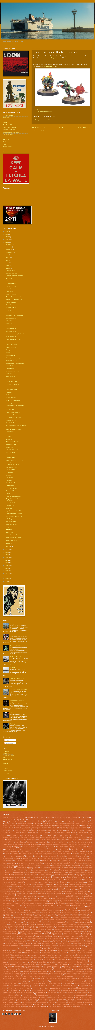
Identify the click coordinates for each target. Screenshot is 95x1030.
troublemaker (36, 987)
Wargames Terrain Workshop (31, 997)
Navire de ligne (10, 365)
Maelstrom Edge (9, 917)
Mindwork (39, 924)
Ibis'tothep (9, 278)
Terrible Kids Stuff (27, 978)
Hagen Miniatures (52, 896)
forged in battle (62, 882)
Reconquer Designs (46, 952)
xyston (65, 1004)
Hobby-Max (32, 901)
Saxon (23, 961)
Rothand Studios (27, 957)
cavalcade (5, 851)
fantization (53, 879)
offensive (5, 938)
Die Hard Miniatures (87, 867)
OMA (67, 938)
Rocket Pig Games (79, 955)
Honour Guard (40, 901)
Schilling (76, 961)
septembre (9, 252)
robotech (64, 955)
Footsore (36, 882)
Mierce (4, 924)
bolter (39, 846)
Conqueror (30, 856)
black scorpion (20, 842)
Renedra (74, 954)
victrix (69, 992)
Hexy (27, 900)
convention (53, 856)
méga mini (68, 921)
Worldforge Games (71, 1002)
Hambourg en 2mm (11, 403)
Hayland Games (55, 898)
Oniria (89, 938)
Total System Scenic (79, 983)
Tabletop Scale (68, 974)
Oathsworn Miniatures (45, 936)
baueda (84, 837)
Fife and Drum (8, 881)
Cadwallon (8, 849)
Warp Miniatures (44, 999)
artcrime (48, 830)
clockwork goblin (49, 853)
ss (29, 969)
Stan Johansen (37, 969)
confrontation (21, 856)
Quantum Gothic (53, 948)
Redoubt (49, 953)
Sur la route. (9, 395)
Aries (11, 830)
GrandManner (35, 893)
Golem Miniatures (67, 891)
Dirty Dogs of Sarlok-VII (12, 384)
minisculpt (12, 928)
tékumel (30, 976)
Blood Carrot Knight (47, 844)
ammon (84, 825)
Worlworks (80, 1002)
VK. (90, 992)
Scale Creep (41, 961)
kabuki (28, 907)
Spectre (56, 968)
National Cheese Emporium (34, 933)
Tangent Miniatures (17, 976)
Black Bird (29, 841)
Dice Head (78, 867)
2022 (6, 242)
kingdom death (39, 909)
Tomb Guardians (52, 983)
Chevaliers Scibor (11, 318)
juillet (8, 257)
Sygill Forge (18, 975)
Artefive (54, 830)
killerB (12, 909)
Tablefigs (52, 974)
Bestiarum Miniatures (50, 839)
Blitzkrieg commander (15, 844)
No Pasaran (31, 935)
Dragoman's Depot (75, 869)
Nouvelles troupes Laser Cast (14, 299)
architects (58, 829)
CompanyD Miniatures (10, 856)
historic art (5, 901)
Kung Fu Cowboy (67, 910)
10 (23, 817)
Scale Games (49, 961)
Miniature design (28, 926)
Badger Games (36, 835)
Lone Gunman (59, 914)
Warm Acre (88, 997)
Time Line (40, 981)
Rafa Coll (71, 948)
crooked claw (36, 860)
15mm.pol (50, 817)
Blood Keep (57, 844)
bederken (23, 839)
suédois (68, 973)
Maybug (32, 921)
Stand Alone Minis (47, 969)
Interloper (26, 905)
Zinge (50, 1006)
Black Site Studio (31, 842)
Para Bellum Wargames (17, 941)
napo (15, 933)
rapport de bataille (67, 950)
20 (86, 817)
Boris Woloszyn (70, 846)
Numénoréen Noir (11, 444)
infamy (12, 905)
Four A (57, 884)
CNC (76, 853)
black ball (23, 841)
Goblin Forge (22, 891)
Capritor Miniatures (43, 849)
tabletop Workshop (78, 975)
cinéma (83, 851)
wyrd (46, 1004)
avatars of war (38, 834)
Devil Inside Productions (53, 867)
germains (42, 889)
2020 (6, 552)
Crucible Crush (64, 860)
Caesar (16, 849)
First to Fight (6, 882)
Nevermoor (65, 933)
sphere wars (74, 968)
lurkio (37, 915)
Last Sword (56, 912)
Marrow (52, 919)
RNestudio (51, 955)
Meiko (88, 921)
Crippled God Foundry (83, 858)
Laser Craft (36, 912)
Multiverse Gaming (12, 931)
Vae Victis (34, 990)
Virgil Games (84, 992)
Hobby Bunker (24, 902)
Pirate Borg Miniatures (16, 646)
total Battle (69, 983)
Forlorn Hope (25, 884)
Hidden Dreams (43, 900)
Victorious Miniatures (52, 992)
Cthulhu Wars (6, 861)
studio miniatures (42, 973)
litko (53, 914)
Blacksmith (64, 842)
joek (6, 907)
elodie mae (79, 874)
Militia (18, 924)
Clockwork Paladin (61, 853)
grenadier (35, 895)
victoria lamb (29, 992)
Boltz (44, 846)
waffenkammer (29, 994)
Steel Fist (34, 971)
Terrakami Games (17, 978)
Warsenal (69, 999)
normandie (58, 935)
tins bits (66, 981)
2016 (6, 562)
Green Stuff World (8, 895)
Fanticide (47, 879)
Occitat (81, 936)
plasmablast (5, 945)
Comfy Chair (38, 855)
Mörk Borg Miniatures (12, 519)
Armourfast (33, 830)
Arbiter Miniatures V (11, 326)
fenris (73, 879)
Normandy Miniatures (69, 934)
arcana (39, 828)
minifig (5, 928)
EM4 (85, 874)
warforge (4, 995)
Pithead (75, 943)
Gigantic (67, 889)
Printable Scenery (71, 945)
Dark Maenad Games (57, 863)
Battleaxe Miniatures (45, 837)
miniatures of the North (80, 926)
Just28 (22, 907)
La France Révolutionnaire (13, 417)
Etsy (49, 877)
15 (34, 817)
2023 (6, 239)
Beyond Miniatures (62, 839)
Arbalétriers (9, 508)
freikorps (30, 886)
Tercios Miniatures (79, 976)
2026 (6, 231)
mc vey (38, 921)
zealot (24, 1006)
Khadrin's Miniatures (66, 907)
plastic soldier (27, 945)
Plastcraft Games (15, 945)
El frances (5, 763)
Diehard (7, 869)
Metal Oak (40, 922)
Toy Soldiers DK (11, 985)
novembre (9, 247)
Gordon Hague (83, 891)
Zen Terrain (37, 1006)
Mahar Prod (37, 917)
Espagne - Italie (10, 491)
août (7, 255)
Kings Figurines (49, 909)
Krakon (50, 910)
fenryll (80, 879)
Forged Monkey (72, 882)
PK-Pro (82, 943)
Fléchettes (9, 529)
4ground (86, 820)
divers (29, 869)
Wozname (7, 1004)
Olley (61, 938)
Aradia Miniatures (26, 829)
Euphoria (55, 877)
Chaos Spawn (33, 851)
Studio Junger (33, 973)
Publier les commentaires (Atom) (48, 131)
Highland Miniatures (64, 900)
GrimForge (66, 895)
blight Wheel (72, 842)
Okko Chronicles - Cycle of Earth (15, 334)
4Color (80, 820)
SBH (34, 961)
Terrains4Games (7, 978)
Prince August (62, 945)
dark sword (15, 865)
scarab (69, 961)
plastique (36, 945)
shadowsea (14, 964)
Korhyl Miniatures (41, 910)
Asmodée (23, 832)
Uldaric (43, 988)
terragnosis (87, 976)
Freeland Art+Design (11, 389)
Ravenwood (89, 950)
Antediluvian (44, 827)
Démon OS (9, 455)
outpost (53, 940)
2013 (6, 570)
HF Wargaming (34, 900)
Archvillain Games (77, 829)
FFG (86, 879)
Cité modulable (10, 415)
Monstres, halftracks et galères (14, 312)
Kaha (34, 907)
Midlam (88, 922)
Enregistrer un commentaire (43, 120)
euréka (61, 877)
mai (7, 263)
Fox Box (71, 884)
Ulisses (48, 988)
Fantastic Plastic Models (37, 879)
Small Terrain (67, 966)
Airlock (11, 825)
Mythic (84, 931)
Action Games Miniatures (81, 821)
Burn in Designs (65, 848)
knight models (71, 909)
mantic (24, 919)
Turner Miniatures (61, 987)
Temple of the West (39, 976)
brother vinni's (53, 848)
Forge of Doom (45, 882)
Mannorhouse (8, 919)
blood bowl (43, 111)
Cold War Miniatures (12, 855)
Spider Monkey (84, 968)
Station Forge (77, 969)
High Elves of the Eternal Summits (15, 511)
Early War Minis (47, 872)
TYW (27, 988)
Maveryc (12, 921)
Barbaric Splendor (85, 835)
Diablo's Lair (9, 532)
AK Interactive (17, 825)
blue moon (17, 846)
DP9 (61, 869)
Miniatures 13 (59, 926)
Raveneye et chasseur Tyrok (14, 357)
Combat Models (29, 855)
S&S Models (7, 959)
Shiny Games (41, 964)
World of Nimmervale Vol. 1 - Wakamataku (14, 430)
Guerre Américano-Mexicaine (14, 513)
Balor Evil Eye (10, 409)
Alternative (75, 825)
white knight (71, 1001)
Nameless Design (8, 933)
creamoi (50, 858)
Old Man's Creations (27, 938)
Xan (51, 1004)
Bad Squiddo (25, 835)
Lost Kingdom (83, 914)
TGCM (42, 978)
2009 (6, 581)
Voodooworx (6, 994)
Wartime (76, 999)
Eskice (27, 877)
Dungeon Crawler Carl (16, 635)
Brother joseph (43, 848)
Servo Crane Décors (70, 962)
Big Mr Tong (83, 839)
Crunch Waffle (74, 860)
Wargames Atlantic (42, 995)
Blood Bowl (6, 117)
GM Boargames (13, 891)
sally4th (38, 959)
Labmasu (75, 910)
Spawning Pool (33, 967)
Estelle (5, 122)
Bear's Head (9, 839)
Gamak (89, 886)
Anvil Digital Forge (73, 827)
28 (38, 111)
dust (82, 870)
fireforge (63, 881)
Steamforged (6, 971)
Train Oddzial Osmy (11, 467)
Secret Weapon (42, 962)
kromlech (57, 910)
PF (29, 943)
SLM (39, 966)
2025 (6, 234)
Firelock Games (72, 881)
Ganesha (46, 888)
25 (91, 817)
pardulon (39, 941)
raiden (11, 950)
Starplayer (68, 969)
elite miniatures (63, 874)
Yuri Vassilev (11, 1006)
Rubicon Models (56, 957)
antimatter (62, 827)
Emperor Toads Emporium (8, 875)
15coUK (42, 817)
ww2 (38, 1004)
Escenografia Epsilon (8, 877)
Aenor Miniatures (27, 823)
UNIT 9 (70, 988)
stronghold (16, 973)
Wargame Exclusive (13, 995)
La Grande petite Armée (12, 464)
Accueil (61, 127)
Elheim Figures (49, 874)
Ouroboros (47, 940)
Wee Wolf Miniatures (86, 999)
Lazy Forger (74, 912)
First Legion (88, 881)
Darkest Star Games (25, 865)
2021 (6, 549)
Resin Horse (88, 953)
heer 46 (75, 898)
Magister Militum (27, 917)
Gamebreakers (6, 888)
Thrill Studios (64, 980)
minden (32, 924)
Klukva (63, 909)
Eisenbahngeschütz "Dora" (13, 273)
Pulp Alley (52, 947)
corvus (75, 856)
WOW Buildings (88, 1002)
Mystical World (77, 931)
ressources (23, 955)
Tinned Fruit (60, 981)
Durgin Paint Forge (74, 870)
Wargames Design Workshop (56, 995)
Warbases (62, 994)
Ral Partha (29, 950)
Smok (80, 966)
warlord (78, 997)
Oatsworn (55, 936)
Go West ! (12, 667)
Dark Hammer (39, 863)
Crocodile (10, 860)
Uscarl (22, 990)
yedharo (86, 1004)
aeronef (44, 823)
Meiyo (7, 379)
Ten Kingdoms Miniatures (51, 976)
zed (30, 1006)
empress (48, 876)
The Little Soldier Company (68, 978)
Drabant (66, 868)
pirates (68, 943)
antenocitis (53, 827)
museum (29, 931)
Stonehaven (71, 971)
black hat (59, 841)
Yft (91, 1004)
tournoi (4, 985)
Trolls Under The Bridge (15, 987)
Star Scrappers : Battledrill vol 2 (14, 516)
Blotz (89, 844)
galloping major (81, 886)
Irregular (86, 905)
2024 (6, 237)
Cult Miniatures (23, 861)
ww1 (31, 1004)
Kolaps (26, 910)
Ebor (70, 872)
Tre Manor (42, 985)
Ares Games (5, 830)
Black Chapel (43, 841)
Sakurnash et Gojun (15, 713)
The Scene (80, 978)
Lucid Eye (30, 915)
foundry (51, 884)
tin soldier (53, 981)
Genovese (35, 889)
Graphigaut (42, 893)
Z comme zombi (7, 146)
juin (7, 260)
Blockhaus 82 (25, 844)
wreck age (24, 1004)
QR (40, 948)
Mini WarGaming (72, 924)
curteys (40, 862)
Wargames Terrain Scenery (14, 997)
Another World (35, 827)
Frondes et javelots (11, 397)
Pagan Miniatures (61, 940)
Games (22, 888)
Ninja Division (21, 935)
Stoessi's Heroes (61, 971)
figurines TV (31, 881)
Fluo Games (14, 882)
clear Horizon (38, 853)
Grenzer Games (44, 894)
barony (11, 837)
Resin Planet (6, 955)
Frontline (45, 886)
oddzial (87, 936)
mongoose (26, 929)
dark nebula (66, 863)
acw (91, 821)
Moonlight (42, 929)
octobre (8, 249)
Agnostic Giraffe (70, 823)
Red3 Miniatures (41, 953)
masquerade (59, 919)
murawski (22, 931)
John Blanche (13, 907)
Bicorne (69, 839)
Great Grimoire (68, 893)
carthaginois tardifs (63, 849)
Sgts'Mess (79, 962)
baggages (45, 835)
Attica (24, 834)
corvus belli (82, 856)
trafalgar (27, 985)
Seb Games (33, 962)
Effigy (28, 874)
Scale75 (56, 961)
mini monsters (56, 924)
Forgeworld (49, 111)
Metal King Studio (32, 922)
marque (45, 919)
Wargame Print (26, 995)
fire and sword (47, 881)
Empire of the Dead (29, 876)
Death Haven (9, 291)
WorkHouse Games (60, 1002)
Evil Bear (77, 877)
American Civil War (8, 115)
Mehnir (83, 921)
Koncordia (33, 910)
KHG (75, 907)
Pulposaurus (66, 947)
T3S (40, 974)
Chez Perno (6, 768)
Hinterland (81, 900)
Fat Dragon (67, 879)
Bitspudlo (90, 839)
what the (41, 1000)
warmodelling (24, 999)
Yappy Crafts (72, 1004)
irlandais (46, 905)
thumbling (71, 980)
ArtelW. (60, 830)
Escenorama (20, 877)
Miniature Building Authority (15, 926)
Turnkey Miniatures (71, 987)
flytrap (21, 882)
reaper (19, 952)
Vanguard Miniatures (69, 990)
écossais (90, 872)
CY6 (74, 862)
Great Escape (57, 893)
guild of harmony (29, 896)
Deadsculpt (83, 865)
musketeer (36, 931)
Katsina (52, 907)
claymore (30, 853)
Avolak (56, 834)
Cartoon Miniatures (76, 849)
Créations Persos (7, 120)
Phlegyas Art (36, 943)
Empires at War (40, 876)
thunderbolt (88, 980)
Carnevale (52, 849)
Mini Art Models (47, 924)
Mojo (85, 928)
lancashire (87, 910)
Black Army (7, 841)
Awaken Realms (72, 834)
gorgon (90, 891)
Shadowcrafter (87, 962)
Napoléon (5, 137)
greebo (87, 893)
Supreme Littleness (83, 973)
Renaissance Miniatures (64, 953)
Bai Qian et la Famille (16, 657)
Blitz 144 (89, 842)
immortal (45, 903)
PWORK (21, 948)
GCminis (83, 888)
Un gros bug (9, 447)
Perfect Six (8, 943)
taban (44, 975)
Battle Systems (23, 837)
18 (55, 817)
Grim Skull (60, 894)
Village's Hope (76, 992)
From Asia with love (8, 125)
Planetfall (88, 943)
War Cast (56, 993)
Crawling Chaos (42, 858)
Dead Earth (76, 865)
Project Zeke (22, 947)
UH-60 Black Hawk (11, 283)
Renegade (80, 954)
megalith (76, 921)
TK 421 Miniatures (34, 983)
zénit (43, 1006)
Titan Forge (14, 983)
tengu (60, 976)
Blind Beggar (81, 842)
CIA (79, 851)
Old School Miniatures (38, 938)
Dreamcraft (34, 870)
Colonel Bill (21, 855)
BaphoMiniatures (75, 835)
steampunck (16, 971)
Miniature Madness (38, 926)
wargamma (63, 997)
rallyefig (37, 950)
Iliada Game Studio (7, 903)
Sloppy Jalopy (47, 966)
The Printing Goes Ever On (53, 978)
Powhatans (9, 323)
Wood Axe (51, 1002)
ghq (55, 889)
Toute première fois (11, 350)
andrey (17, 827)
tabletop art (58, 975)
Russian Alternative (73, 957)
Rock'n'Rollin (70, 955)
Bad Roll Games (14, 835)
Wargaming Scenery (54, 997)
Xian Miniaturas (57, 1004)
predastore (53, 945)
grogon (10, 896)
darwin (33, 865)
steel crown (26, 971)
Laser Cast (28, 912)
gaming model (38, 888)
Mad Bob (61, 915)
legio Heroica (16, 914)
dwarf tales (89, 870)
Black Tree (51, 842)
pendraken (89, 941)
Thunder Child (79, 980)
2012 (6, 573)
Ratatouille (9, 392)
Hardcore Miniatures (10, 898)
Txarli (23, 988)
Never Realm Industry (57, 933)
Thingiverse (5, 980)
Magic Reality (18, 917)
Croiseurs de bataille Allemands (14, 275)
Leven (30, 914)
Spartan (16, 968)
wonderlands (43, 1002)
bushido (74, 848)
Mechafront (45, 921)
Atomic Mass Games (15, 834)
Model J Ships (72, 927)
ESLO (32, 877)
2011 (6, 576)
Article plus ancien (85, 127)
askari (17, 832)
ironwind (66, 905)
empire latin (19, 875)
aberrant (52, 821)
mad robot (74, 915)
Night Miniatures (12, 934)
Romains (14, 957)
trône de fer (26, 987)
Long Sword (67, 914)
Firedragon (56, 881)
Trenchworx (57, 985)
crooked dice (45, 860)
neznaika (4, 934)
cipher (90, 851)
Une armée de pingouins (13, 433)
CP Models (16, 858)
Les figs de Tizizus (8, 770)
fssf (51, 886)
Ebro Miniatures (77, 872)
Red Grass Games (87, 952)
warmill (17, 999)
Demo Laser (43, 867)
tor (59, 983)
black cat (35, 841)
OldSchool (55, 938)
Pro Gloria (87, 945)
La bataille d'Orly (10, 503)
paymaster (65, 941)
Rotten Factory (36, 957)
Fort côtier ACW (10, 452)
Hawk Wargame (44, 898)
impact (51, 903)
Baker (51, 835)
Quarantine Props (63, 948)
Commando (61, 855)
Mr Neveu (85, 929)
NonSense (44, 935)
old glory (18, 938)
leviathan (37, 914)
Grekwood (28, 895)
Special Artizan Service (44, 968)
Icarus (89, 902)
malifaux (48, 917)
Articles (6, 740)
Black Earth (52, 841)
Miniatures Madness (68, 926)
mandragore (64, 917)
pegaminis (82, 941)
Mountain (78, 929)
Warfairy (89, 993)
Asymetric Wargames (64, 832)
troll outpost (83, 985)
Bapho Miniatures (65, 835)
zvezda (77, 1006)
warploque (61, 999)
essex (38, 877)
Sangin (45, 959)
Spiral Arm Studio (12, 969)
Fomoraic (8, 310)
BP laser (79, 846)
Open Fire (19, 940)
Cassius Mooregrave (11, 344)
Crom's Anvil (18, 860)
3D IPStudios (55, 820)
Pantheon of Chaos (71, 940)
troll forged (74, 985)
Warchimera (71, 994)
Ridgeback (37, 955)
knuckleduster (11, 910)
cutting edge (67, 862)
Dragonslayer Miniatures (20, 870)
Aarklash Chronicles (38, 821)
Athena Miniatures (82, 832)
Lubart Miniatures (22, 915)
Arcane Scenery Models (48, 828)
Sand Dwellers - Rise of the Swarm (15, 363)
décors (11, 867)
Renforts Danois (10, 457)
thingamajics (88, 978)
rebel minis (35, 952)
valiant (52, 990)
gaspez (76, 888)
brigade (12, 848)
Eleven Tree (41, 874)
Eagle (27, 872)
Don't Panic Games (45, 869)
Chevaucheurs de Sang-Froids (18, 689)
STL (50, 971)
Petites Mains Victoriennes (13, 342)
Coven (8, 493)
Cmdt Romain (10, 485)
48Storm (75, 820)
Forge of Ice (53, 882)
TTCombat (50, 987)
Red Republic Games (24, 953)
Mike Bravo (12, 924)
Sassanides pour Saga (12, 360)
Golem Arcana (56, 891)
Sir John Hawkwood (11, 488)
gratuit (48, 893)
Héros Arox (9, 373)
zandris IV (18, 1006)
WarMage (5, 999)
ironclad (60, 905)
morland (64, 929)
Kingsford (57, 908)
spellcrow (65, 968)
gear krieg (7, 889)
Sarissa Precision (60, 959)
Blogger (55, 1026)
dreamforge (41, 870)
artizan (81, 830)
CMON (69, 853)
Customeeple (58, 862)
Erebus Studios (87, 875)
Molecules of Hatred (10, 929)
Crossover (55, 860)
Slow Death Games (56, 966)
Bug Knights (13, 724)
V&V (27, 990)
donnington (55, 869)
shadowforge (6, 964)
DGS (61, 867)
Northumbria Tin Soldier (9, 936)
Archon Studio (66, 829)
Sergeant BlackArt (59, 962)
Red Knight (7, 954)
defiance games (22, 867)
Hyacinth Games (69, 901)
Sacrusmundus (24, 959)
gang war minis (53, 888)
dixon (36, 869)
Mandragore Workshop (74, 917)
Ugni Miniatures (36, 988)
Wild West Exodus (8, 1002)
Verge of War (12, 992)
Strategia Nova (88, 971)
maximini (19, 921)
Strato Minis (8, 973)
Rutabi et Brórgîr (10, 483)
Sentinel (51, 962)
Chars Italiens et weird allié (13, 339)
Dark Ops (73, 863)
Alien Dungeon (49, 825)
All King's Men (59, 825)
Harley (19, 898)
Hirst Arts (88, 900)
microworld (80, 922)
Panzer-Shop (80, 940)
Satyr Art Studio (7, 961)
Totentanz (87, 983)
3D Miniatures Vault (66, 820)
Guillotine (38, 896)
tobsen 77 (44, 983)
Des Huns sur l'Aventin (12, 449)
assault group (32, 832)
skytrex (90, 964)
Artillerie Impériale (11, 294)
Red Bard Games (56, 952)
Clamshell (7, 853)
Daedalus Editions (81, 861)
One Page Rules (82, 938)
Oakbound (35, 936)
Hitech (10, 902)
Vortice (12, 994)
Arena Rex (87, 829)
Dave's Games (46, 865)
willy (17, 1002)
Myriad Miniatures (68, 931)
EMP (89, 874)
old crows (12, 938)
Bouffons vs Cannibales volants (14, 315)
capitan (34, 849)
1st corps (74, 817)
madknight (82, 915)
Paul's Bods (6, 773)
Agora (77, 823)
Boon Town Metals (61, 846)
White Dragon (62, 1001)
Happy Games (88, 896)
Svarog (10, 975)
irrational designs (76, 905)
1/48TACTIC (11, 817)
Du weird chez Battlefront (13, 412)
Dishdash (23, 868)
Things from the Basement (17, 980)
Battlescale (76, 837)
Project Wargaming (13, 947)
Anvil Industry (82, 827)
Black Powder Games (78, 841)
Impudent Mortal (60, 903)
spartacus (10, 967)
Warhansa (70, 997)
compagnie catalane (71, 855)
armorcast (25, 830)
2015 (6, 565)
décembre (9, 244)
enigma (70, 876)
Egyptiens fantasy (11, 286)
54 (91, 820)
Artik (67, 830)
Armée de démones (11, 420)
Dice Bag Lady (69, 867)
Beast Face (17, 839)
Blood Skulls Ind (72, 844)
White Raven (80, 1000)
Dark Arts (20, 863)
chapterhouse (42, 851)
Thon (46, 980)
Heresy (88, 898)
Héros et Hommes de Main (13, 496)
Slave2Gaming (18, 966)
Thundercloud (6, 981)
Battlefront (61, 837)
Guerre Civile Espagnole (9, 127)
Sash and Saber (72, 959)
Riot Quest (9, 320)
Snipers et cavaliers (11, 381)
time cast (33, 981)
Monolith (35, 929)
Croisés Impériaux (11, 302)
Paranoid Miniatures (31, 941)
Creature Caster (71, 858)
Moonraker (49, 929)
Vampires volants (10, 469)
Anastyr (12, 827)
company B (82, 855)
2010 (6, 578)
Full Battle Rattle (58, 886)
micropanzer (71, 922)
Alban (23, 825)
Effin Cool (33, 874)
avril (7, 265)
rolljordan (7, 957)
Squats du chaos (10, 355)
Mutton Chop (50, 931)
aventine (48, 834)
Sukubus (74, 973)
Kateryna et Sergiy (11, 331)
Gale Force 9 (72, 886)
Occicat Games (74, 936)
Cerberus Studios (24, 851)
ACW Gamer (8, 823)
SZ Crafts (35, 974)
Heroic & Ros (14, 900)
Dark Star (6, 865)
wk (37, 1002)
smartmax (74, 966)
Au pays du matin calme (16, 624)
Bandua (57, 835)
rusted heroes (84, 957)
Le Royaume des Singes (13, 371)
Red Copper (72, 952)
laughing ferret (65, 912)
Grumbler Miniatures (18, 896)
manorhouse (17, 919)
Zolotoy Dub (60, 1006)
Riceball (31, 955)
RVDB (90, 957)
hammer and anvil (61, 896)
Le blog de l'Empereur (6, 752)
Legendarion (6, 914)
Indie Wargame (69, 903)
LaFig (81, 910)
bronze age (34, 848)
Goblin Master (40, 891)
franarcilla (7, 886)
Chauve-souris (10, 368)
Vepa (5, 992)
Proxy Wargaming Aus (32, 947)
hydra (76, 902)
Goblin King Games (31, 891)
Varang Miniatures (82, 990)
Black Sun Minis (42, 842)
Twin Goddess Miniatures (14, 988)
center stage (13, 851)
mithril (47, 928)
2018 (6, 557)
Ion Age (32, 905)
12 (30, 817)
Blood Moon (64, 844)
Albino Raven (30, 825)
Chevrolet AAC (10, 505)
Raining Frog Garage (19, 950)
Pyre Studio (27, 948)
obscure (67, 936)
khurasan (81, 907)
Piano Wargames (45, 943)
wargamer (33, 995)
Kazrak (57, 907)
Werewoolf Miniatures (8, 1001)
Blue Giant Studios (7, 846)
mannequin (83, 917)
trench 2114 (50, 985)
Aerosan (51, 823)
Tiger (26, 981)
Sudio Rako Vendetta (60, 973)
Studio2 (51, 973)
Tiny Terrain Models (75, 981)
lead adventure (85, 912)
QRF (44, 948)
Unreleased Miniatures (80, 988)
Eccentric (84, 872)
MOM (19, 929)
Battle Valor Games (34, 837)
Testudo (36, 978)
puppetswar (80, 947)
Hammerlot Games (72, 896)
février (8, 543)
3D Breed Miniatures (33, 820)
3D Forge (48, 820)
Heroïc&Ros (21, 900)
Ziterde (54, 1006)
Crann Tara (33, 858)
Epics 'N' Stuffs (10, 423)
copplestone (62, 856)
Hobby (17, 901)
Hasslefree (33, 898)
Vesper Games (20, 992)
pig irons (53, 943)
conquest (38, 856)
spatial (23, 968)
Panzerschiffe (88, 940)
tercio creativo (68, 976)
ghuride (61, 889)
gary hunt (69, 888)
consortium (46, 856)
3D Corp (42, 820)
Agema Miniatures (59, 823)
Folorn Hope (29, 882)
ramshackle (51, 950)
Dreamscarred (50, 870)
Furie (64, 886)
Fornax (32, 884)
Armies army (17, 830)
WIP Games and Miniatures (28, 1002)
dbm (70, 865)
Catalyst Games (87, 849)
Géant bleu (9, 305)
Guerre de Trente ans (9, 129)
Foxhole (78, 884)
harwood (25, 898)
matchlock (5, 921)
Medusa (61, 921)
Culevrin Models (14, 861)
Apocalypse (12, 829)
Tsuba (43, 987)
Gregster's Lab (20, 895)
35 (24, 820)
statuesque (87, 969)
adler (19, 823)
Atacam (73, 832)
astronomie (53, 832)
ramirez (43, 950)
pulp (40, 947)
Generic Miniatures (26, 889)
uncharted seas (55, 988)
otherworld (39, 940)
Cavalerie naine (10, 270)
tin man (46, 981)
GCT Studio (89, 888)
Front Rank (38, 886)
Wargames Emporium (69, 995)
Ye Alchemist (80, 1004)
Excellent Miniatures (13, 879)
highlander (74, 900)
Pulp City (58, 947)
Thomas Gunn (39, 980)
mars (7, 268)
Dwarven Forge (8, 872)
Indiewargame (78, 903)
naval (46, 933)
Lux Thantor (45, 915)
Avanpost (30, 834)
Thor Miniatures (54, 980)
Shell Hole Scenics (24, 964)
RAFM (77, 948)
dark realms (80, 863)
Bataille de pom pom (11, 540)
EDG (12, 874)
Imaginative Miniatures (29, 903)
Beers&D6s (40, 839)
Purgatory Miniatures (12, 948)
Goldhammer (48, 891)
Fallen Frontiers (25, 879)
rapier (59, 950)
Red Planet (14, 953)
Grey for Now (53, 894)
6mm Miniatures (16, 821)
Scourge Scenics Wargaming (15, 962)
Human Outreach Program (13, 534)
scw (25, 962)
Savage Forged (16, 961)
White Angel (53, 1001)
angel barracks (25, 827)
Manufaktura (32, 919)
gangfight (61, 888)
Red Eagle (79, 952)
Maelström (89, 915)
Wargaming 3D (44, 997)
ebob (65, 872)
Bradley (85, 846)
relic (54, 954)
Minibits (90, 926)
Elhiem (56, 874)
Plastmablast (46, 945)
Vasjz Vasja (89, 990)
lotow (91, 914)
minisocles (20, 928)
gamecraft (13, 888)
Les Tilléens (9, 477)
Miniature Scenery (48, 926)
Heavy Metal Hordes (66, 898)
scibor (83, 961)
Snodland (86, 966)
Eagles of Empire (36, 872)
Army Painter (41, 830)
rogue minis (90, 955)
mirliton (34, 928)
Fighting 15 (17, 881)
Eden (6, 874)
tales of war (8, 976)
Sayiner (28, 961)
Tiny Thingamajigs (86, 981)
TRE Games (35, 985)
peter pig (22, 943)
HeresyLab (5, 900)
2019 (6, 555)
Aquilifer (18, 828)
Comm (54, 855)
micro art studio (61, 922)
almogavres (67, 825)
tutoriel (80, 987)
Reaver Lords (27, 952)
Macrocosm (53, 915)
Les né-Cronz (9, 475)
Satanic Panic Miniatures (84, 959)
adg (14, 823)
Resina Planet (14, 955)
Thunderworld (13, 981)
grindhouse (75, 895)
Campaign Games (24, 849)
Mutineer (43, 931)
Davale (39, 865)
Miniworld (27, 928)
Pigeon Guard (61, 943)
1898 (69, 817)
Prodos (4, 947)
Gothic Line (7, 893)
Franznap (14, 886)
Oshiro (25, 940)
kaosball (47, 907)
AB (46, 821)
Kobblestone (20, 910)
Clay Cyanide (23, 853)
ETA (44, 877)
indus (84, 903)
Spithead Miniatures (22, 969)
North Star (86, 935)
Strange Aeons (79, 971)
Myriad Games (59, 931)
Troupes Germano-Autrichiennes (15, 297)
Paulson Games (56, 941)
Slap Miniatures (8, 966)
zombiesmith (68, 1006)
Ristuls (43, 955)
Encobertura (57, 875)
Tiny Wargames (6, 983)
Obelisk (61, 936)
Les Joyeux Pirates (8, 134)
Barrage (16, 837)
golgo (76, 891)
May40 (27, 921)
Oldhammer (48, 938)
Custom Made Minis (48, 861)
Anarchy (7, 827)
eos (75, 875)
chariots (50, 851)
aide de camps (84, 823)
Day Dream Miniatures (57, 865)
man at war (56, 917)
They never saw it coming (13, 400)
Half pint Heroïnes (11, 521)
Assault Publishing (43, 832)
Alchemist (39, 825)
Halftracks (9, 480)
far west (60, 879)
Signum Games (62, 964)
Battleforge (54, 837)
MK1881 (58, 927)
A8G (30, 821)
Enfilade (64, 876)
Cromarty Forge (27, 860)
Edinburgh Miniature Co (20, 874)
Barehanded (5, 837)
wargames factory (80, 995)
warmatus (11, 999)
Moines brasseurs (11, 307)
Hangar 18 (81, 896)
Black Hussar (67, 841)
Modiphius (79, 928)
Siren (77, 964)
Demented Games (33, 867)
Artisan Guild (73, 830)
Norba (50, 935)
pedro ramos (73, 941)
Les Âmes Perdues (11, 524)
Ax (78, 834)
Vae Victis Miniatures (43, 990)
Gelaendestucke (15, 889)
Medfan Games (53, 921)
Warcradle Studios (80, 994)
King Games (20, 909)
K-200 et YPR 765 (11, 336)
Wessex (19, 1000)
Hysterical (82, 902)
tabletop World (88, 975)
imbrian (38, 903)
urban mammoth (13, 990)
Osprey (31, 940)
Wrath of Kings (15, 1004)
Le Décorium (9, 472)
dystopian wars (18, 872)
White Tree (87, 1001)
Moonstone (57, 929)
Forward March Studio (41, 884)
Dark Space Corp (88, 863)
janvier (8, 546)
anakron (90, 825)
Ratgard (76, 950)
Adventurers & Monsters (12, 441)
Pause (8, 352)
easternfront (58, 872)
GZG (44, 896)
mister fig (41, 928)
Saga (31, 959)
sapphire (51, 959)
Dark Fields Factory (29, 863)
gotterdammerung (16, 893)
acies (66, 821)
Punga (72, 947)
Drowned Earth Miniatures (61, 870)
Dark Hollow (48, 863)
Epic (79, 876)
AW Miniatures (63, 834)
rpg (43, 957)
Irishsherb (40, 905)
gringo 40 (82, 895)
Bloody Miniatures (82, 844)
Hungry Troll (60, 902)
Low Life (15, 915)
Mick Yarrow (52, 922)
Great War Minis (79, 893)
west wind (25, 1001)
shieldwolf (32, 964)
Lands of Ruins (20, 912)
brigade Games (24, 848)
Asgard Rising (89, 830)
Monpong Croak (10, 527)
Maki (42, 917)
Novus (20, 936)
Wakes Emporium (48, 993)
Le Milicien (9, 436)
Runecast (65, 957)
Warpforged (53, 999)
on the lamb (74, 938)
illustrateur (18, 903)
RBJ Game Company (9, 952)
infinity (18, 905)
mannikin (90, 917)
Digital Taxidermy (15, 868)
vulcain (18, 993)
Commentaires (8, 743)
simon (71, 964)
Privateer (78, 945)
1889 (64, 817)
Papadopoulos (6, 941)
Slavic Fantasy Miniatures (30, 966)
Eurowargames (70, 877)
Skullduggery (84, 964)
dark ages (11, 863)
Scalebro (63, 961)
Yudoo (5, 1006)
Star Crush (55, 969)
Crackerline (25, 858)
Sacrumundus (16, 959)
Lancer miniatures (8, 912)
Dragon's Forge (9, 870)
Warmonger (33, 999)
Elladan (72, 874)
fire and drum (39, 881)
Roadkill (58, 955)
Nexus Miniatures (86, 933)
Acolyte (71, 821)
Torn (64, 983)
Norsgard (78, 935)
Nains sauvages (10, 376)
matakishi (88, 919)
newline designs (74, 933)
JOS (18, 907)
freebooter (22, 886)
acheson (59, 821)
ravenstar (82, 950)
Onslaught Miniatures (8, 940)
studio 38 (24, 973)
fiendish (90, 879)
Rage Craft (84, 948)
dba (65, 865)
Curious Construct (32, 861)
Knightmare (82, 909)
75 (22, 821)
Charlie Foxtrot (58, 851)
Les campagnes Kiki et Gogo (11, 132)
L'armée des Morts (11, 347)
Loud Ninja (7, 915)
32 (17, 820)
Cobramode (9, 439)
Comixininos (47, 855)
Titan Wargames (24, 983)
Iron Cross (53, 905)
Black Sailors (11, 842)
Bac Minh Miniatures (86, 834)
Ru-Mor (48, 957)
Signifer (54, 964)
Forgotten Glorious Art (13, 884)
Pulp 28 (46, 947)
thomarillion (29, 980)
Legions (25, 914)
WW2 (4, 144)
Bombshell (50, 846)
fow (63, 884)
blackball (58, 842)
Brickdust (8, 281)
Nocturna (38, 934)
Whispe (46, 1001)
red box (64, 952)
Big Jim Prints (76, 839)
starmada (62, 969)
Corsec (69, 856)
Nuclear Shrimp (27, 936)
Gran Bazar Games (25, 893)
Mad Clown (67, 915)
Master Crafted (68, 919)
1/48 (4, 817)
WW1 (4, 142)
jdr (91, 905)
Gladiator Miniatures (84, 889)
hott (46, 902)
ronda (19, 957)
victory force (62, 992)
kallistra (40, 907)
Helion (82, 898)
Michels (46, 922)
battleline (70, 837)
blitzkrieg (5, 844)
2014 (6, 568)
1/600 (17, 817)
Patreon (46, 941)
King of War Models (29, 908)
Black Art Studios (15, 841)
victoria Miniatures (40, 992)
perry (15, 943)
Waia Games (39, 993)
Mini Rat (65, 924)
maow (38, 919)
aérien (36, 823)
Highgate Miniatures (52, 900)
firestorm (80, 881)
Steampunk (6, 139)
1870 (60, 817)
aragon (34, 829)
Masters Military (77, 919)
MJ (53, 928)
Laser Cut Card (46, 912)
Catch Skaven (10, 289)
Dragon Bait (84, 868)
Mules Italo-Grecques (12, 387)
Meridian (18, 922)
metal (24, 922)
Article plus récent (38, 127)
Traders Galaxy (20, 985)
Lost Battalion (75, 914)
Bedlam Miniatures (32, 839)
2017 (6, 560)
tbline (25, 976)
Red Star (33, 954)
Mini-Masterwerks (82, 924)
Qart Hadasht (35, 948)
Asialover (8, 832)
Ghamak (48, 889)
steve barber (42, 971)
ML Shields (64, 927)
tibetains (20, 981)
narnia (24, 933)
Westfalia (33, 1001)
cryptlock (89, 860)
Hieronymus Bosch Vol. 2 (17, 678)
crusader (81, 860)
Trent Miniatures (66, 985)
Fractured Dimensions (87, 884)
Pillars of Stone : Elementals (14, 537)
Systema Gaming (27, 974)
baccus (4, 835)
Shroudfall (48, 964)
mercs (12, 922)
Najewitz (90, 931)
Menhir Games (6, 922)
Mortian (71, 929)
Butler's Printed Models (86, 848)
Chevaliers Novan (11, 328)
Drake (29, 870)
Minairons (24, 924)
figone (24, 881)
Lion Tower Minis (46, 914)
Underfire (65, 988)
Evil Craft (85, 877)
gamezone (30, 888)
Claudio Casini (14, 853)
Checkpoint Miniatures (70, 851)
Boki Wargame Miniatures (29, 846)
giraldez (73, 889)
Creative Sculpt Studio (60, 858)
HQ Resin (52, 902)
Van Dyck (58, 990)
